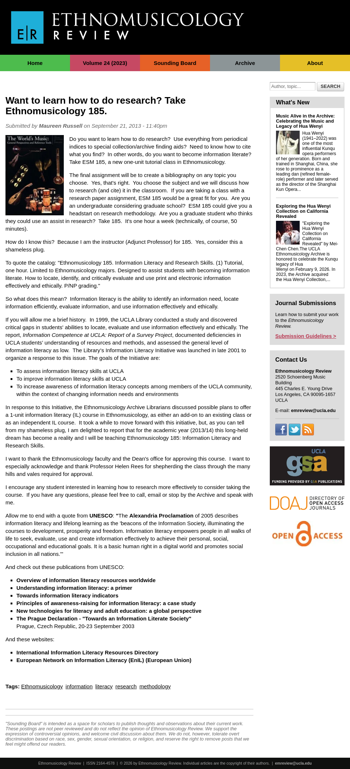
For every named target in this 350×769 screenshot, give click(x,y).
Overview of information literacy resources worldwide (86, 580)
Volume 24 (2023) (105, 63)
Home (35, 63)
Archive (245, 63)
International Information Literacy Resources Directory (87, 652)
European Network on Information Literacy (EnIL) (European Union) (103, 660)
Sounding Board (175, 63)
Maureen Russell (60, 126)
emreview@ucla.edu (293, 763)
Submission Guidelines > (305, 336)
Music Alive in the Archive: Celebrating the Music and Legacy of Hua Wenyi (305, 121)
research (126, 686)
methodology (155, 686)
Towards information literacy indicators (67, 595)
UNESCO (101, 515)
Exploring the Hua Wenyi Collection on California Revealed (303, 211)
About (315, 63)
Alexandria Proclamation (161, 515)
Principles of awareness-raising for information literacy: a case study (106, 603)
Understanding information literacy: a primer (74, 588)
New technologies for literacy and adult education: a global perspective (109, 611)
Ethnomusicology (42, 686)
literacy (104, 686)
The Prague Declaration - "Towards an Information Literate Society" (103, 618)
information (79, 686)
